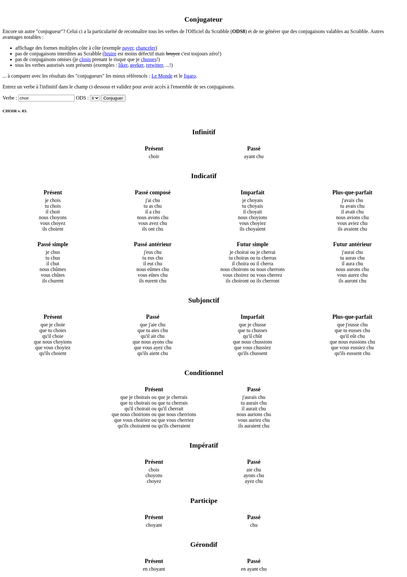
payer (127, 48)
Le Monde (161, 76)
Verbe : (10, 98)
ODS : (82, 98)
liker (123, 65)
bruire (110, 53)
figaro (190, 76)
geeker (136, 65)
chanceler (145, 48)
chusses (148, 59)
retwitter (154, 65)
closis (85, 59)
